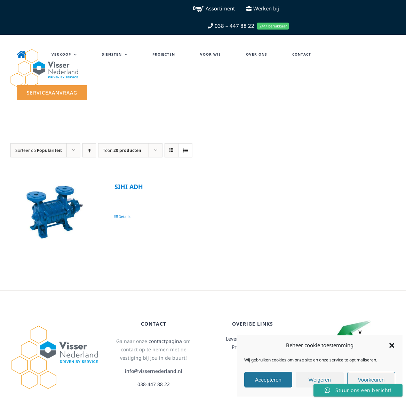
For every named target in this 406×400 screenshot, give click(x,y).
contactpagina (165, 341)
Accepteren (268, 380)
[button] (391, 345)
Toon (122, 150)
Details (124, 216)
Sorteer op (38, 150)
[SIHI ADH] (54, 212)
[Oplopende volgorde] (89, 150)
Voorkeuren (371, 380)
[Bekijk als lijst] (185, 150)
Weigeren (320, 380)
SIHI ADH (128, 186)
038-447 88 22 (153, 384)
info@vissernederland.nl (153, 371)
